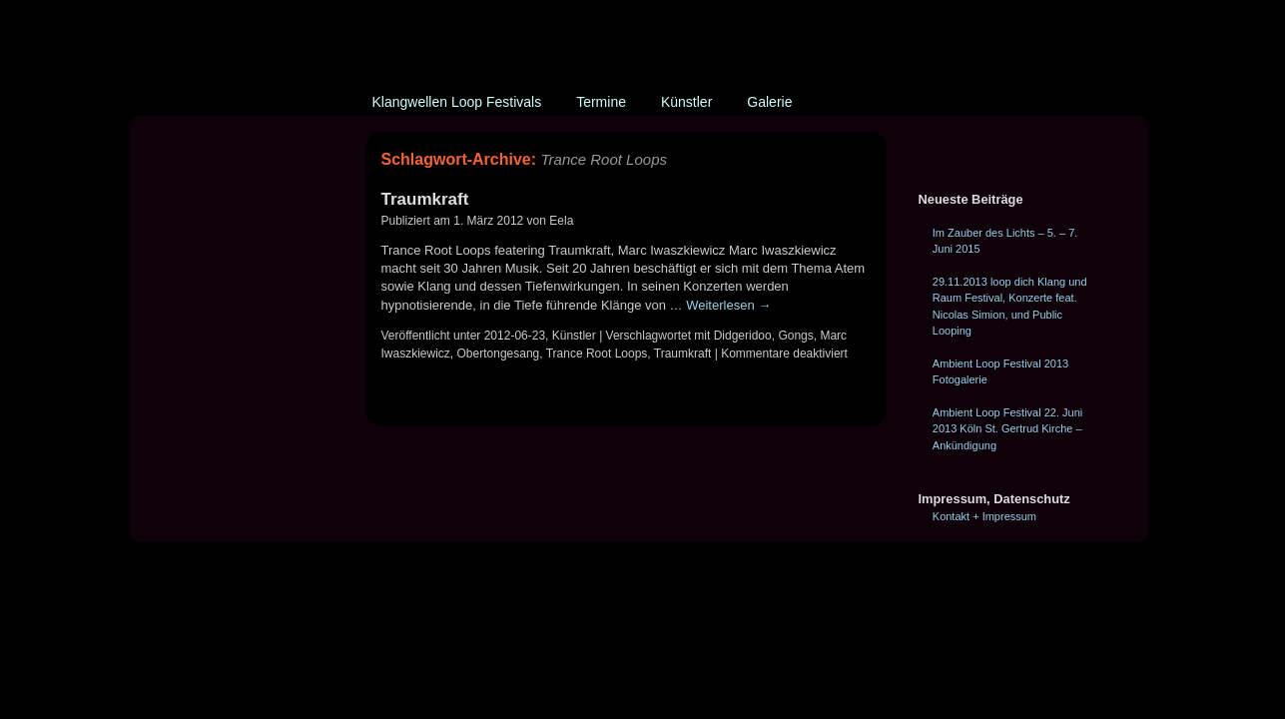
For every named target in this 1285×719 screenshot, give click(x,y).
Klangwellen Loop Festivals (457, 102)
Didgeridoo (743, 336)
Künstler (686, 102)
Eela (561, 221)
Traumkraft (425, 199)
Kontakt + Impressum (984, 516)
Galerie (769, 102)
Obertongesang (498, 353)
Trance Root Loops (597, 353)
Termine (601, 102)
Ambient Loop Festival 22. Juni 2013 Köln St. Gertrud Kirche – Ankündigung (1007, 428)
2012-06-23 (514, 336)
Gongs (795, 336)
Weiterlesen (728, 305)
